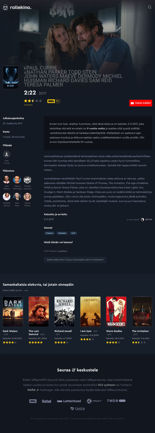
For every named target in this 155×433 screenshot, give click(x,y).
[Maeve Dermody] (17, 183)
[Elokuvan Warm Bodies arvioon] (116, 320)
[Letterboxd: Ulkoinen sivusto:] (69, 401)
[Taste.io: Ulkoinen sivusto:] (78, 409)
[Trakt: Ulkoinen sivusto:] (94, 400)
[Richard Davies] (6, 200)
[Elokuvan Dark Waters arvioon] (13, 320)
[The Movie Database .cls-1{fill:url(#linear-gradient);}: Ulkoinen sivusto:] (116, 401)
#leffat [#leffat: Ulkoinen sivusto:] (31, 389)
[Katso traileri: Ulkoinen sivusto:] (140, 101)
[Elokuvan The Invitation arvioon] (142, 320)
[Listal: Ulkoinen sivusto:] (46, 401)
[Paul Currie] (6, 157)
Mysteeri (62, 233)
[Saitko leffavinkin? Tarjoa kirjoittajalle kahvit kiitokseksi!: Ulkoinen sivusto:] (75, 260)
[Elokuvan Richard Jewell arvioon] (65, 320)
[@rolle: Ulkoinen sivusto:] (146, 219)
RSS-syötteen (106, 384)
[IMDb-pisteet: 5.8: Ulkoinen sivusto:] (73, 101)
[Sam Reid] (17, 200)
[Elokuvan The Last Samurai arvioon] (39, 320)
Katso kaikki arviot (15, 290)
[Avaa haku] (149, 5)
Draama (49, 233)
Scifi (73, 233)
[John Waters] (6, 183)
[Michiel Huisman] (27, 183)
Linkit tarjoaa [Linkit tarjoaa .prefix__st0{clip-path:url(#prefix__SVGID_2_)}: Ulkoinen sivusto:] (55, 250)
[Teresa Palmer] (27, 200)
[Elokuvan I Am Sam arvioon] (90, 318)
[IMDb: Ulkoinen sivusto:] (33, 401)
